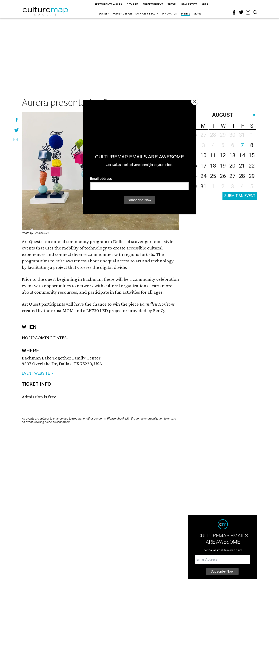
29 (252, 176)
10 (203, 155)
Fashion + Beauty (147, 13)
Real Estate (189, 4)
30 (194, 186)
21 (242, 165)
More (197, 13)
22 (252, 165)
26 (223, 176)
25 (213, 176)
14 (242, 155)
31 (203, 186)
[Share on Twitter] (17, 130)
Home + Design (122, 13)
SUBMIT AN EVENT (239, 196)
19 (223, 165)
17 (203, 165)
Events (185, 13)
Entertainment (152, 4)
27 (232, 176)
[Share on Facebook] (17, 120)
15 (252, 155)
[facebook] (234, 12)
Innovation (169, 13)
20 (232, 165)
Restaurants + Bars (108, 4)
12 (223, 155)
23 (194, 176)
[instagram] (248, 12)
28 (242, 176)
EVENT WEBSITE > (37, 373)
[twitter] (241, 12)
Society (104, 13)
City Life (132, 4)
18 (213, 165)
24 (203, 176)
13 (232, 155)
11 (213, 155)
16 (194, 165)
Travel (172, 4)
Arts (205, 4)
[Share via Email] (15, 139)
